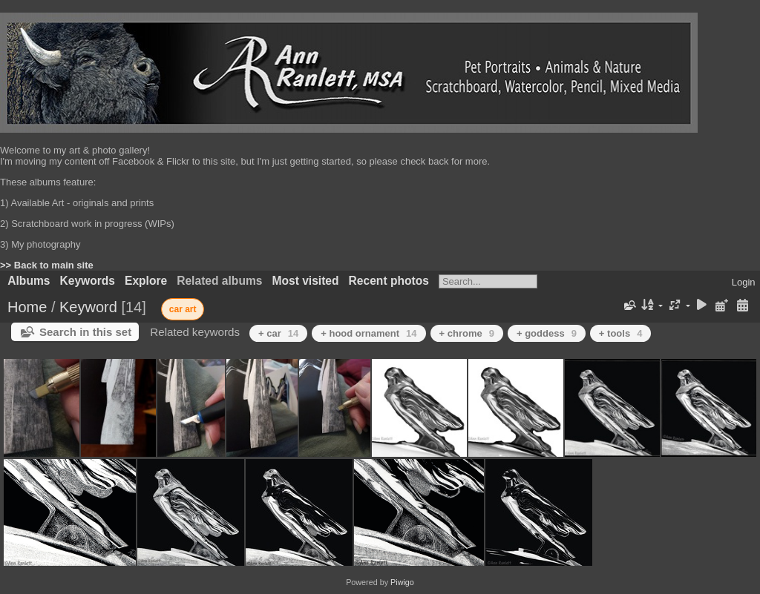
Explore (146, 280)
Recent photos (389, 280)
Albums (28, 280)
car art (183, 309)
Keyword (88, 307)
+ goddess (547, 333)
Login (744, 282)
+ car (278, 333)
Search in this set (85, 332)
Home (27, 307)
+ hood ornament (368, 333)
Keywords (87, 280)
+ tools (621, 333)
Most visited (305, 280)
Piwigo (402, 582)
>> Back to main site (47, 265)
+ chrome (466, 333)
